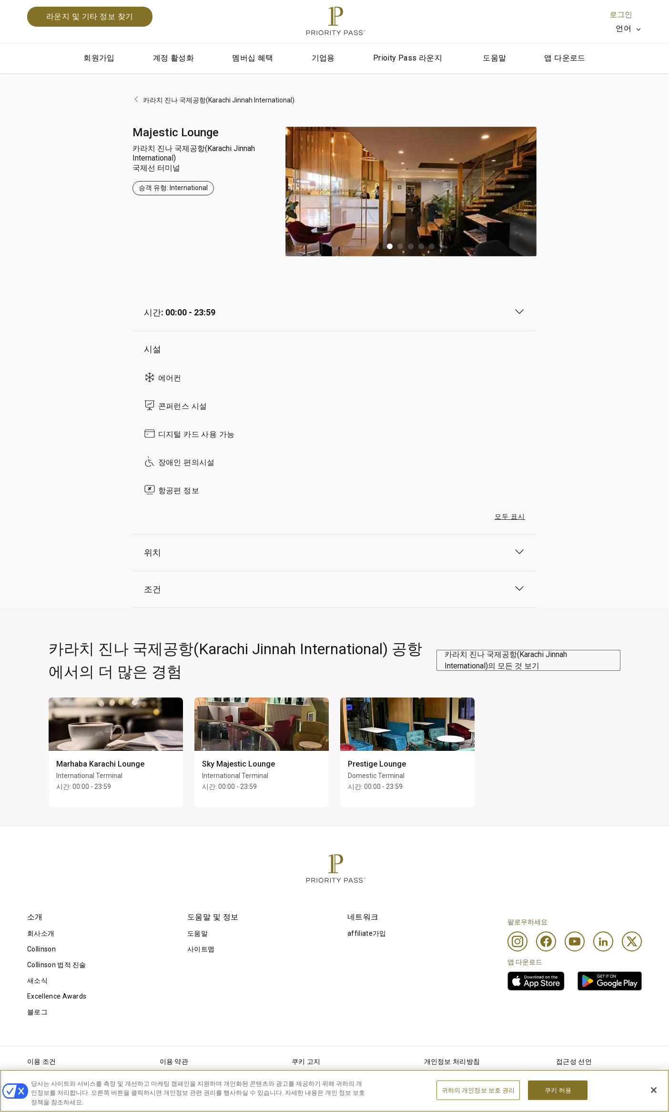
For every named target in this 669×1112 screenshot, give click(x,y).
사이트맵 (200, 949)
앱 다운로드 (564, 57)
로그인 (620, 14)
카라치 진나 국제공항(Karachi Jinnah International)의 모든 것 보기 (506, 660)
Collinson (41, 949)
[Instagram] (517, 941)
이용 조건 (41, 1061)
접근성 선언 (574, 1061)
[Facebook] (546, 941)
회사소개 (40, 933)
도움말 (494, 57)
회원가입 (99, 57)
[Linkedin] (603, 941)
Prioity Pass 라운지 (407, 57)
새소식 (37, 980)
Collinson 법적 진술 (56, 965)
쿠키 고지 (306, 1061)
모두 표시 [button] (510, 516)
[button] (390, 246)
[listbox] (629, 28)
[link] (536, 981)
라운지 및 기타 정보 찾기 (89, 16)
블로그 (37, 1012)
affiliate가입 (366, 933)
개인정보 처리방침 (452, 1061)
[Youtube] (575, 941)
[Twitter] (632, 941)
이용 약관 (174, 1061)
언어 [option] (623, 28)
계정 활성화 (173, 57)
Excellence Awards (56, 996)
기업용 (323, 57)
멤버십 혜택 (252, 57)
